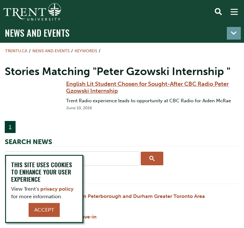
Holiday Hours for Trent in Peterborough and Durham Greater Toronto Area (114, 196)
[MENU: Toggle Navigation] (234, 12)
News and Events (37, 32)
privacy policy (56, 189)
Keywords (86, 50)
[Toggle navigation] (234, 33)
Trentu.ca (16, 50)
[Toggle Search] (218, 12)
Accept (44, 210)
